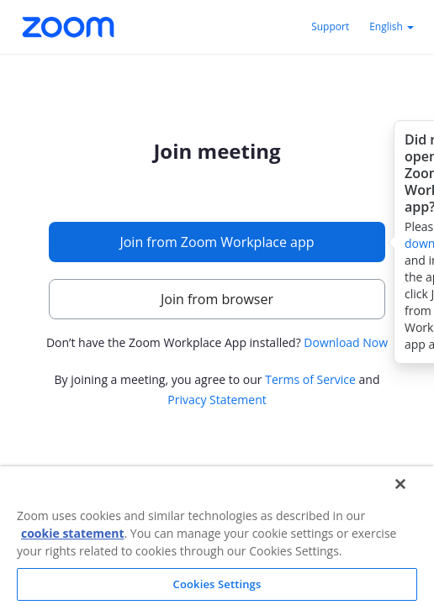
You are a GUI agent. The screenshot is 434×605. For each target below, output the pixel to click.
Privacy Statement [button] (217, 400)
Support (330, 26)
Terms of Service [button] (310, 379)
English (391, 26)
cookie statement (72, 533)
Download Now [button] (346, 342)
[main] (217, 275)
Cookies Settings (217, 584)
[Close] (400, 484)
